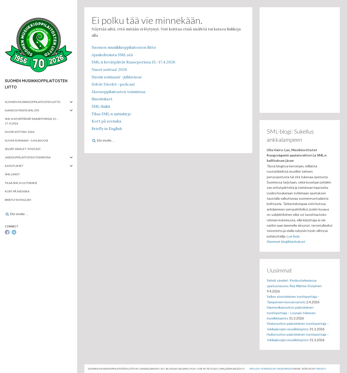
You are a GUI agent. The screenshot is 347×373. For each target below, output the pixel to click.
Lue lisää (293, 236)
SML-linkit (12, 174)
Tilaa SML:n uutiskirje (21, 183)
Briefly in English (18, 200)
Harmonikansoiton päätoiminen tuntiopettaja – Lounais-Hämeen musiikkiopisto (291, 312)
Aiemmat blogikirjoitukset (286, 241)
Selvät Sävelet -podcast (23, 149)
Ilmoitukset (14, 166)
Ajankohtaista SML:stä (22, 110)
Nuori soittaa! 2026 (19, 132)
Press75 (321, 368)
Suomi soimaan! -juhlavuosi (26, 140)
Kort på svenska (17, 191)
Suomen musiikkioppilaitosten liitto (32, 102)
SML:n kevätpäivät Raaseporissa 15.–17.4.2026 (31, 121)
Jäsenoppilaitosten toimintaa (28, 157)
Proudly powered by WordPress (270, 368)
